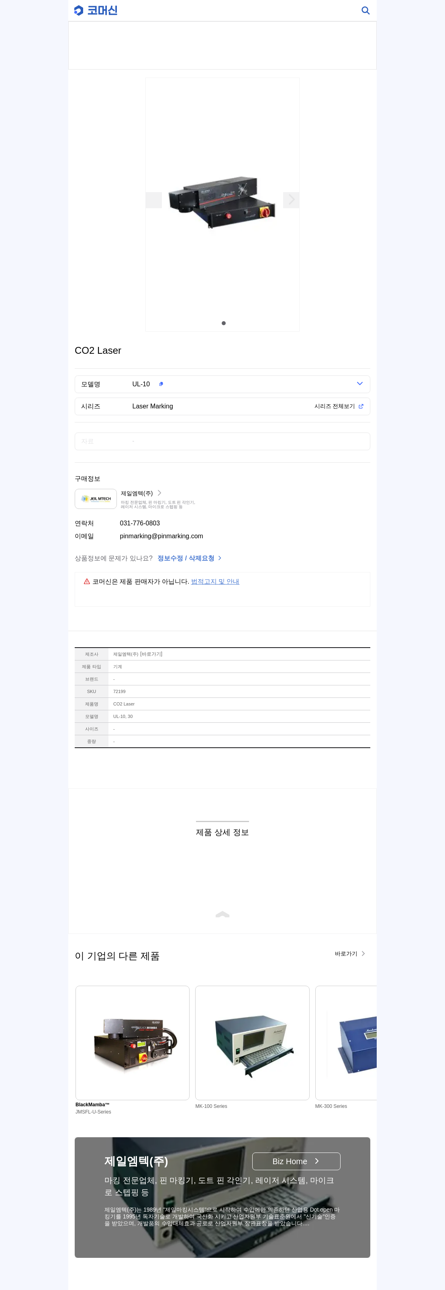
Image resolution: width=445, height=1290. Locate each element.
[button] (232, 384)
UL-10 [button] (141, 384)
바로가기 (151, 654)
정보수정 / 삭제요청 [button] (185, 558)
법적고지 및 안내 (215, 581)
